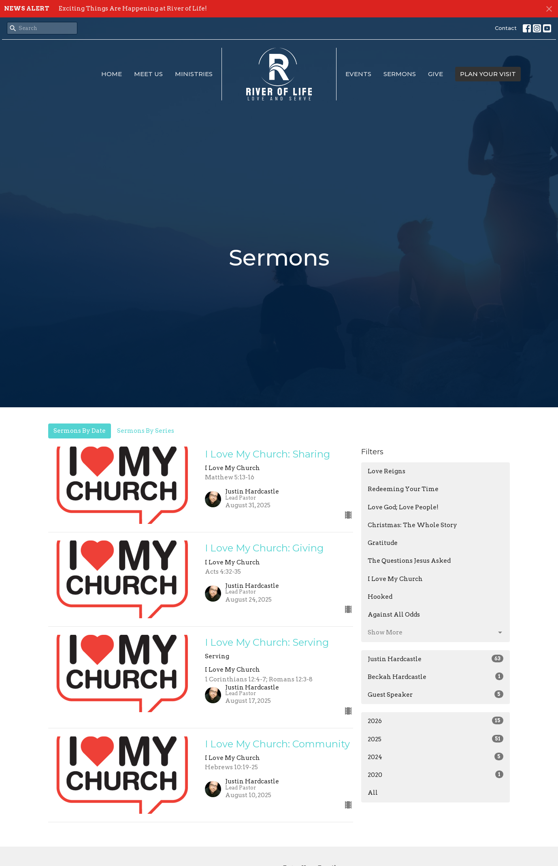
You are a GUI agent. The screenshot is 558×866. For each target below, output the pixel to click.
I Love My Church (395, 579)
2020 (435, 774)
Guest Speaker (435, 694)
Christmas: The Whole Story (412, 525)
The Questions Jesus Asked (409, 560)
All (373, 792)
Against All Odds (394, 614)
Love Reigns (386, 471)
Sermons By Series (145, 430)
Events (358, 74)
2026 (435, 721)
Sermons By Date (79, 430)
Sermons (399, 74)
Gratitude (383, 543)
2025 (435, 739)
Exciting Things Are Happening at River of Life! (133, 8)
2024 (435, 757)
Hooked (380, 596)
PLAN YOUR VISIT (488, 74)
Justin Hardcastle (435, 659)
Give (435, 74)
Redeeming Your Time (403, 489)
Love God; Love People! (403, 507)
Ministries (194, 74)
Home (111, 74)
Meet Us (148, 74)
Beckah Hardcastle (435, 676)
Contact (506, 28)
